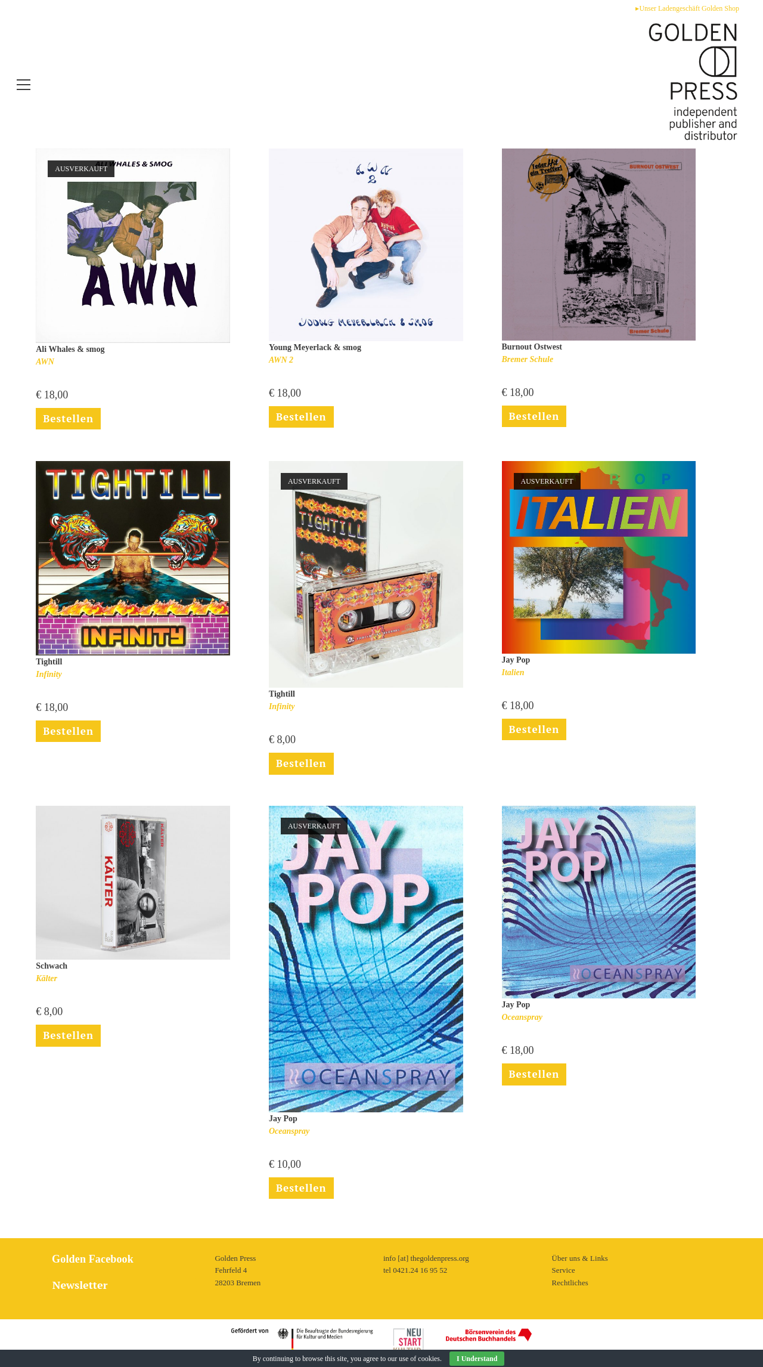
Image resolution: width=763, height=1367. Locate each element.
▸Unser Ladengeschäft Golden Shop (687, 8)
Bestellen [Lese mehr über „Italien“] (535, 733)
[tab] (121, 1285)
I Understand (477, 1358)
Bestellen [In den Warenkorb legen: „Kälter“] (69, 1041)
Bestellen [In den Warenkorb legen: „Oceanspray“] (535, 1081)
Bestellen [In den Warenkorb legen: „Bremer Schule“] (535, 417)
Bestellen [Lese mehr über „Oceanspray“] (302, 1194)
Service (563, 1270)
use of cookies (419, 1358)
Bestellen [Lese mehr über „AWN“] (69, 420)
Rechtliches (570, 1282)
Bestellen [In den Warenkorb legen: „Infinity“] (69, 735)
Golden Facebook (89, 1258)
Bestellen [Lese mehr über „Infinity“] (302, 767)
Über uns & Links (580, 1257)
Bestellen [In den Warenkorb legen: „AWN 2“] (302, 418)
